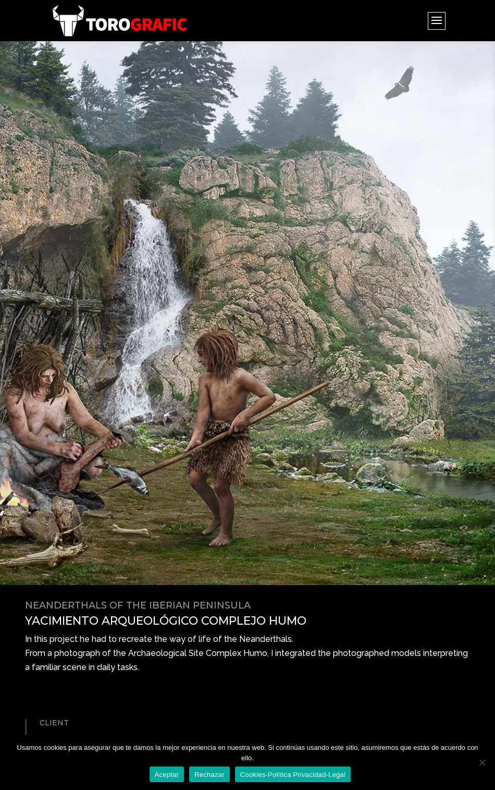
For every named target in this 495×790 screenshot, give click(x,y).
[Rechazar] (482, 762)
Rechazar (209, 775)
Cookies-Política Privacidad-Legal (293, 775)
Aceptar (167, 775)
